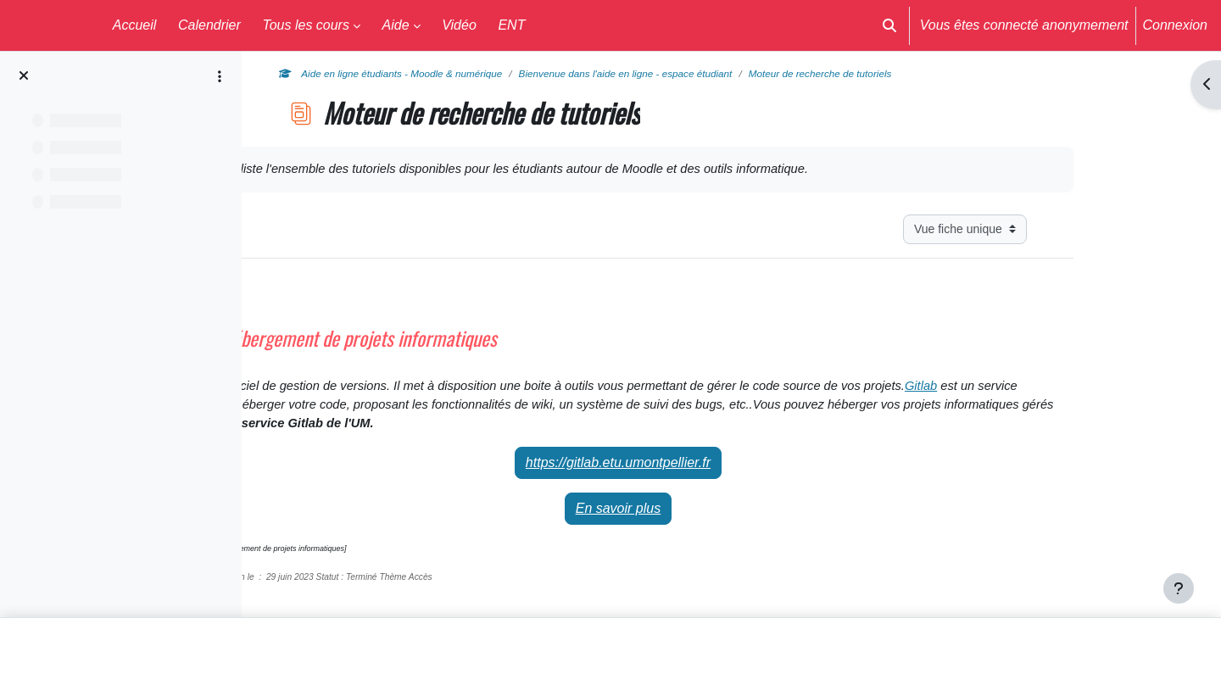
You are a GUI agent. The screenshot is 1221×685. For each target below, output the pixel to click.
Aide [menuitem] (396, 25)
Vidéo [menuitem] (459, 25)
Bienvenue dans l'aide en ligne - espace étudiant (755, 74)
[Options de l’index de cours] (219, 76)
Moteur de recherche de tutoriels (966, 74)
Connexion (1175, 25)
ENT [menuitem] (511, 25)
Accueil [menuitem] (135, 25)
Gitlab (364, 412)
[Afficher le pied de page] (1178, 588)
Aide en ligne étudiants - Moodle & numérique (500, 74)
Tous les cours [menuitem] (305, 25)
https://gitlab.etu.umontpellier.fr (717, 472)
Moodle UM (47, 25)
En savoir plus (718, 518)
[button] (889, 25)
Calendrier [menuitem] (209, 25)
